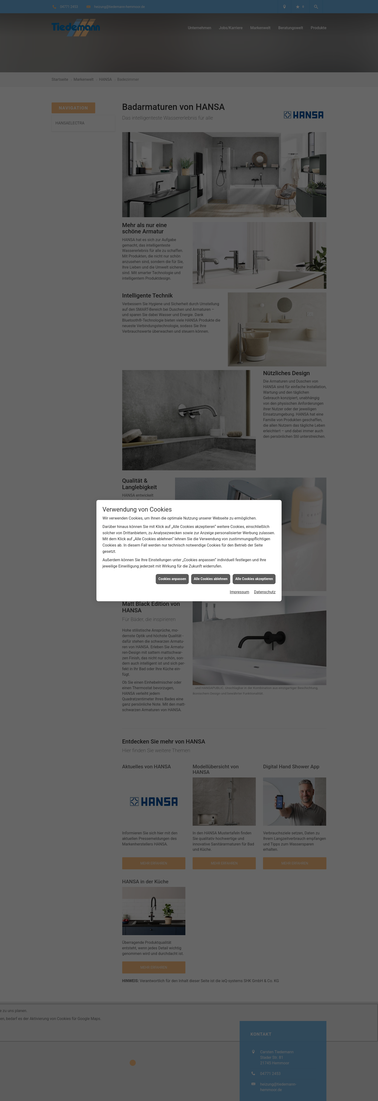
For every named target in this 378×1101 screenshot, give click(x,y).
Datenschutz (265, 592)
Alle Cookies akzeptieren (254, 579)
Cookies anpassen (172, 579)
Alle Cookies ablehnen (211, 579)
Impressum (239, 592)
